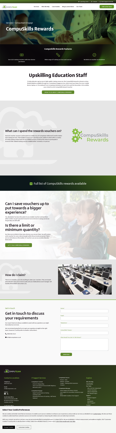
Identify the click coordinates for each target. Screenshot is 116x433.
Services (36, 7)
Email (62, 316)
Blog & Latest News (68, 7)
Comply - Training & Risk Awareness (69, 383)
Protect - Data (63, 380)
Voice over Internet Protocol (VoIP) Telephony (44, 385)
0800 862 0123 (10, 334)
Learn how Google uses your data (65, 421)
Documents (90, 401)
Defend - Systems (64, 381)
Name (63, 308)
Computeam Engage (24, 22)
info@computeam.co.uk (13, 337)
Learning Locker (83, 1)
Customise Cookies (24, 427)
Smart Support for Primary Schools (69, 390)
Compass (94, 1)
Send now (66, 354)
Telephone (64, 323)
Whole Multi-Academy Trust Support (69, 396)
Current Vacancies (92, 390)
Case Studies (56, 7)
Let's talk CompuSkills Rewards (18, 245)
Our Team (79, 7)
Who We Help (45, 7)
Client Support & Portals (106, 1)
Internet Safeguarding (38, 384)
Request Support (91, 397)
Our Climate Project (92, 393)
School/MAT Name (66, 330)
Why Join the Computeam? (94, 388)
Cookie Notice (97, 414)
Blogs (88, 399)
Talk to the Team (107, 7)
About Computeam (92, 391)
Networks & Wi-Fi (37, 387)
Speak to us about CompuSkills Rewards (58, 92)
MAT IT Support (91, 403)
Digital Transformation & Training (41, 393)
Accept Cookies (8, 427)
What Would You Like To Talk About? (71, 337)
